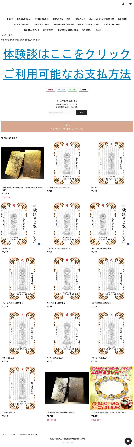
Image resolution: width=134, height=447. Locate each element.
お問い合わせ (80, 19)
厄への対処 (86, 30)
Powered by (67, 443)
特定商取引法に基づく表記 (29, 434)
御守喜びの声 (48, 30)
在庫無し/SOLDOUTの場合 (89, 24)
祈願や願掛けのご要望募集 (64, 24)
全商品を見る (58, 19)
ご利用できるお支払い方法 (68, 30)
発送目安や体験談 (41, 19)
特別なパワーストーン (112, 24)
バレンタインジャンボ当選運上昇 (101, 19)
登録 (81, 112)
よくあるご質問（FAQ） (22, 24)
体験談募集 (122, 19)
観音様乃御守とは (23, 19)
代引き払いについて (31, 30)
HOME (10, 19)
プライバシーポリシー (10, 434)
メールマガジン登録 (41, 24)
